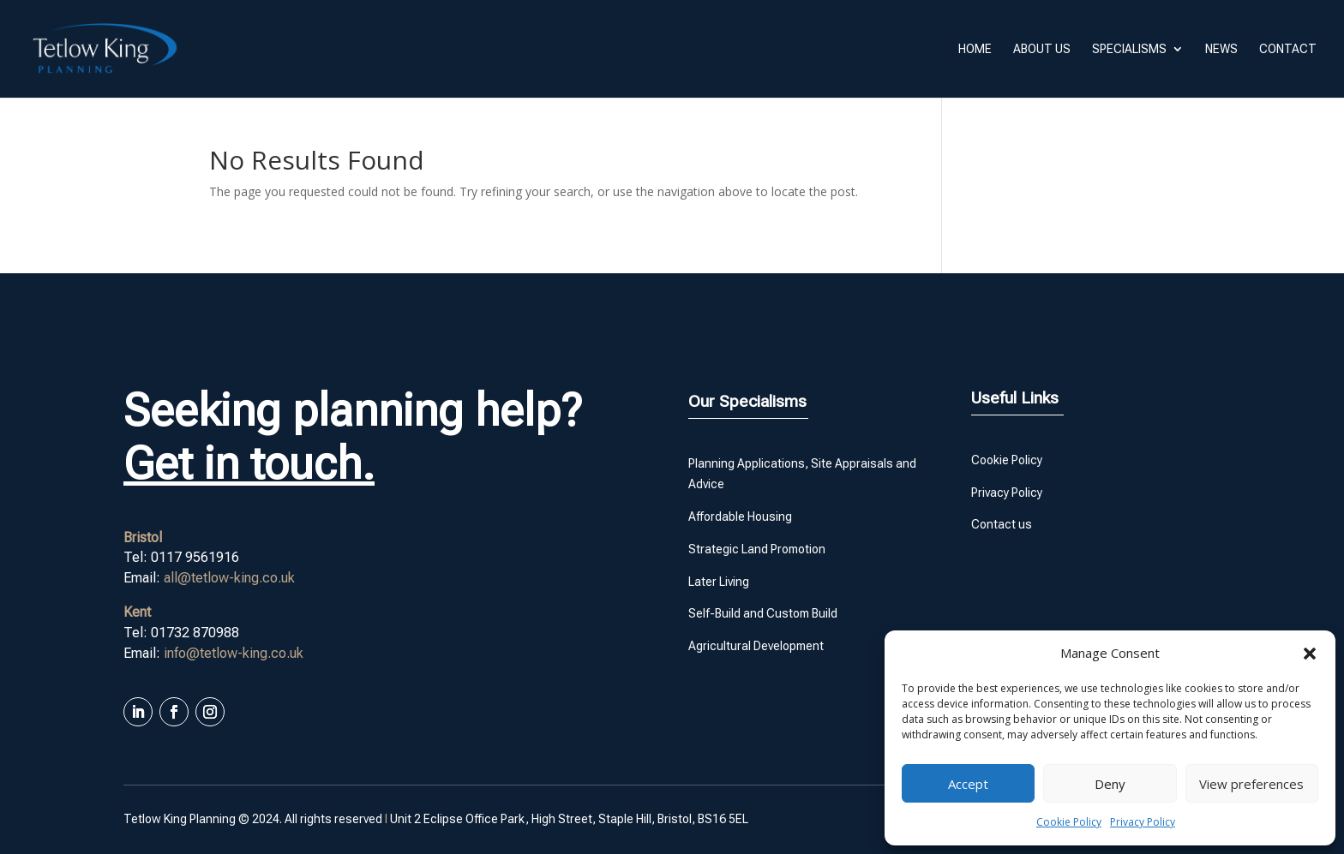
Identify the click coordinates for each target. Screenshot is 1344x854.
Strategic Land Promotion (756, 549)
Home (975, 49)
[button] (1309, 653)
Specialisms (1129, 49)
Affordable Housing (740, 516)
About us (1042, 49)
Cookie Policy (1068, 822)
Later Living (718, 581)
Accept (968, 783)
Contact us (1001, 524)
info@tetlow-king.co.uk (233, 653)
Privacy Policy (1142, 822)
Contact (1288, 49)
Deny (1110, 783)
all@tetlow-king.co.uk (229, 578)
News (1221, 49)
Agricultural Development (756, 646)
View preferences (1251, 783)
